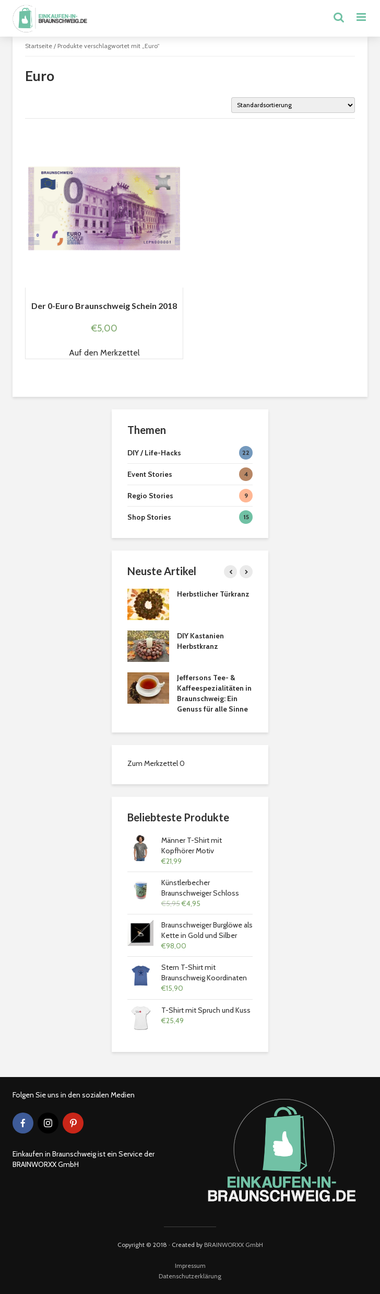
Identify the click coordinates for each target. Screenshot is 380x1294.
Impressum (190, 1265)
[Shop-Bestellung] (293, 105)
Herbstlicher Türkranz (213, 594)
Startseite (38, 46)
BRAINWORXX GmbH (233, 1245)
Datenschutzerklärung (190, 1276)
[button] (104, 353)
